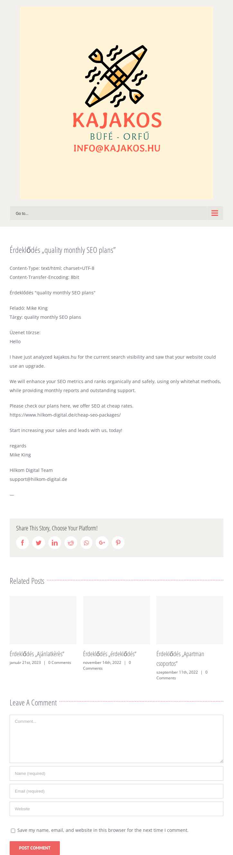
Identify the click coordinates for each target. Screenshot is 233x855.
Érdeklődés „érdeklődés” (109, 653)
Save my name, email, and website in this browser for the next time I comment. (103, 830)
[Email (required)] (116, 791)
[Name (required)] (116, 773)
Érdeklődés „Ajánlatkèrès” (37, 653)
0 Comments (59, 662)
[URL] (116, 809)
